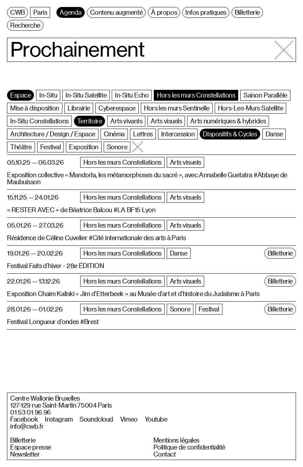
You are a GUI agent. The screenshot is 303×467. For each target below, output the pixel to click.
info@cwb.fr (26, 426)
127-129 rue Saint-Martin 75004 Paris (61, 405)
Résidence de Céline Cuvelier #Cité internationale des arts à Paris (96, 237)
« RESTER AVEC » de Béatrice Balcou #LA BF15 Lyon (81, 209)
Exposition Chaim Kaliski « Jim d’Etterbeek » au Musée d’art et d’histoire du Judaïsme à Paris (133, 293)
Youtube (156, 419)
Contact (164, 454)
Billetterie (22, 440)
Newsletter (25, 454)
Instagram (59, 419)
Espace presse (30, 447)
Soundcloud (96, 419)
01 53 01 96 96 (30, 412)
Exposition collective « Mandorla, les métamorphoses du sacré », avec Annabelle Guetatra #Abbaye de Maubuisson (147, 178)
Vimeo (129, 419)
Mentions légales (176, 440)
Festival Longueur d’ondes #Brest (52, 321)
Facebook (24, 419)
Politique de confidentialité (189, 447)
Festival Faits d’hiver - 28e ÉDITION (55, 265)
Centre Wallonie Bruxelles (45, 398)
